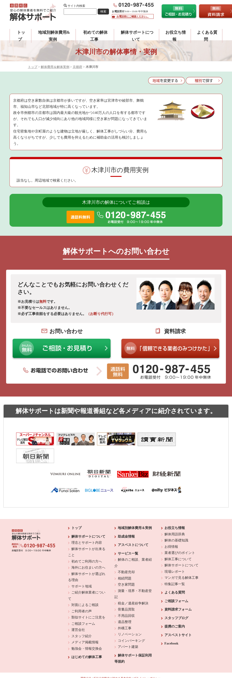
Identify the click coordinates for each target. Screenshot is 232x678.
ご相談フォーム (83, 608)
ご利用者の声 (81, 595)
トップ (32, 67)
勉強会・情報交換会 (86, 633)
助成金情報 (126, 520)
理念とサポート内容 (86, 527)
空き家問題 (126, 568)
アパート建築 (128, 631)
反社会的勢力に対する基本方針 (112, 662)
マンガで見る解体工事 (181, 562)
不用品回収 (126, 600)
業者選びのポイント (179, 537)
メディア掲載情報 (85, 626)
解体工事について (178, 543)
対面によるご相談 (85, 589)
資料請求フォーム (178, 593)
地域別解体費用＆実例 (135, 512)
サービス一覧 (128, 537)
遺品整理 (124, 606)
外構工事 (124, 612)
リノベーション (130, 618)
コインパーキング (131, 625)
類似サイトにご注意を (88, 601)
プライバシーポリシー (147, 662)
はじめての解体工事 (86, 641)
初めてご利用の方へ (86, 545)
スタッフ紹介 (81, 620)
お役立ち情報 (174, 512)
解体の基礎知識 (176, 524)
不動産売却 (126, 556)
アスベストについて (133, 529)
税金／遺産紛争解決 (133, 587)
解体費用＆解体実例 (55, 67)
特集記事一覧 (174, 568)
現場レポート (174, 556)
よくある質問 (174, 576)
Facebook (171, 627)
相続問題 (124, 562)
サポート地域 (81, 570)
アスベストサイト (178, 619)
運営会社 (78, 614)
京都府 (77, 67)
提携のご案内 (174, 610)
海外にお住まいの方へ (88, 551)
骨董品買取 (126, 593)
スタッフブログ (176, 602)
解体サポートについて (88, 520)
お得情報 (171, 531)
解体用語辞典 (174, 518)
